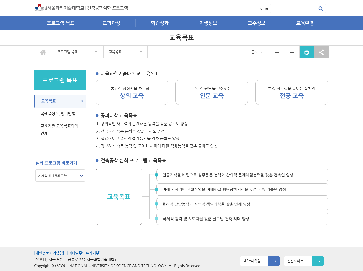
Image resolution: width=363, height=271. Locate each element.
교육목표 (115, 52)
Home (263, 8)
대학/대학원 (252, 261)
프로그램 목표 (67, 52)
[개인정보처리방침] (49, 253)
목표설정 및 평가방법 (57, 113)
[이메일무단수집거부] (84, 253)
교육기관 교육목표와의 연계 (59, 130)
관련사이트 (295, 261)
